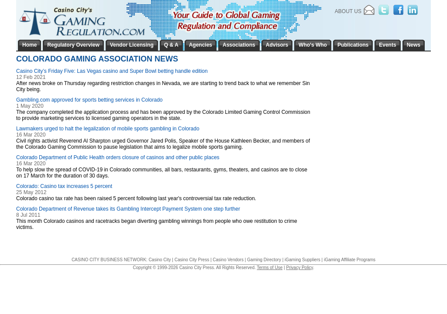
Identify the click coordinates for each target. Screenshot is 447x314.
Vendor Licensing (132, 45)
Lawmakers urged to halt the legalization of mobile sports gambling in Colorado (107, 129)
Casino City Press (192, 259)
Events (387, 45)
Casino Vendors (228, 259)
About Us (348, 11)
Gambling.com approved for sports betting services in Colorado (89, 100)
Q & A (171, 45)
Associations (239, 45)
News (413, 45)
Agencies (200, 45)
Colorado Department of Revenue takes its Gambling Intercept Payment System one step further (128, 209)
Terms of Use (269, 267)
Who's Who (313, 45)
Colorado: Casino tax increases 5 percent (64, 186)
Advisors (277, 45)
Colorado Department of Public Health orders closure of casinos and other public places (118, 157)
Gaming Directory (264, 259)
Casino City (159, 259)
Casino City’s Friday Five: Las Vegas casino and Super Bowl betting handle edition (112, 71)
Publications (352, 45)
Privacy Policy (299, 267)
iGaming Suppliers (302, 259)
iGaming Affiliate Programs (349, 259)
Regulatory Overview (73, 45)
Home (29, 45)
